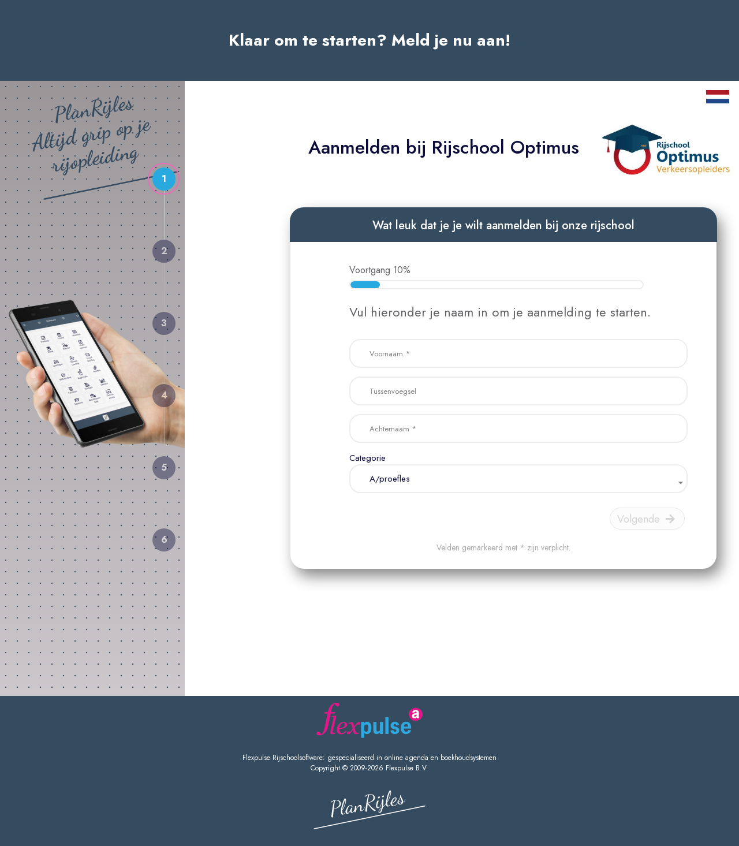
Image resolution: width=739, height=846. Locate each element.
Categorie (367, 458)
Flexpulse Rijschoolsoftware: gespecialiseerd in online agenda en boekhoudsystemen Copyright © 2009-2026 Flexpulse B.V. (369, 762)
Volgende (646, 519)
